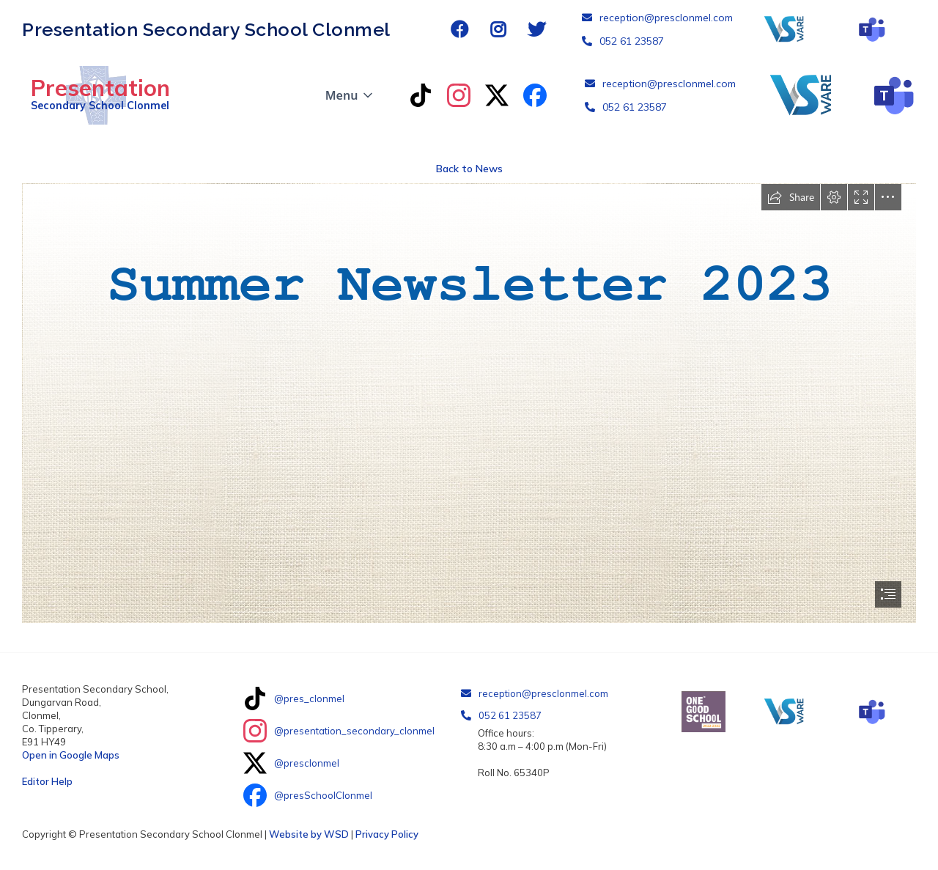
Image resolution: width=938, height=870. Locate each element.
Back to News (469, 168)
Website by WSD (309, 834)
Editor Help (47, 781)
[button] (351, 95)
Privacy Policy (386, 834)
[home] (96, 95)
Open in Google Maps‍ (70, 755)
